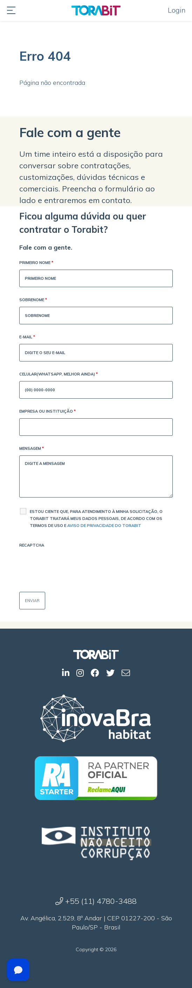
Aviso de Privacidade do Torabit (104, 525)
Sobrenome (33, 300)
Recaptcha (31, 545)
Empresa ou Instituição (47, 412)
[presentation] (72, 566)
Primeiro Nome (36, 263)
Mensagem (31, 449)
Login (177, 10)
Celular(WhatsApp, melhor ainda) (58, 375)
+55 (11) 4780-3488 (96, 901)
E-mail (27, 337)
